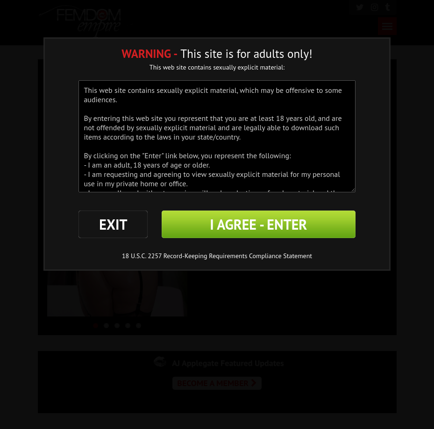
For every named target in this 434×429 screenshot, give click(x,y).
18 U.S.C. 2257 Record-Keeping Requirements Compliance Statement (217, 256)
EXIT (113, 224)
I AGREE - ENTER (258, 224)
